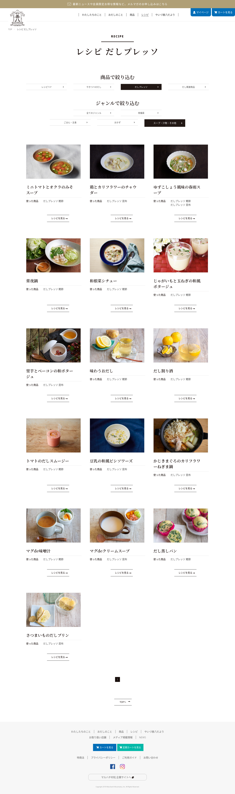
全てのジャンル (98, 113)
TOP (10, 29)
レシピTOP (52, 87)
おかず (124, 124)
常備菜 (148, 113)
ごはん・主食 (75, 124)
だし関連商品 (194, 87)
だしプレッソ (146, 87)
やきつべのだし (98, 87)
